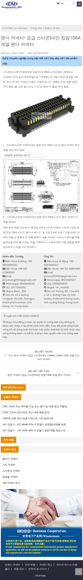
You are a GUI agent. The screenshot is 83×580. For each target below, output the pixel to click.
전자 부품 (30, 564)
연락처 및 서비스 (37, 569)
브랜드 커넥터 (52, 28)
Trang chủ (36, 28)
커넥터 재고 (45, 564)
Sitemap (40, 575)
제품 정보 (19, 569)
